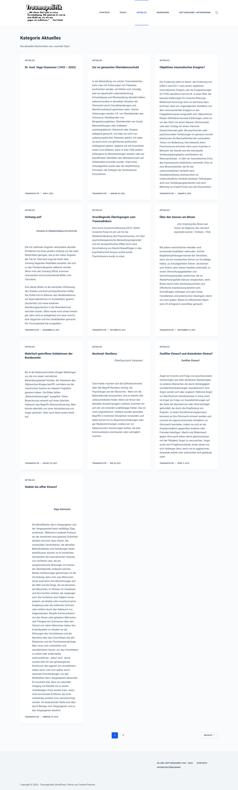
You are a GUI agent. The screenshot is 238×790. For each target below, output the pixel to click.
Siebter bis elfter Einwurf (42, 490)
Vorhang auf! (33, 217)
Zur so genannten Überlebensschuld (117, 67)
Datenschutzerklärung (168, 767)
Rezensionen (163, 12)
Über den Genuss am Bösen (178, 217)
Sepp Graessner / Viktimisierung (194, 12)
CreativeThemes (86, 784)
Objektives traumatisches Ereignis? (184, 67)
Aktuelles (142, 12)
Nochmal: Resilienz (105, 353)
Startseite (104, 12)
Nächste (209, 739)
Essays (123, 12)
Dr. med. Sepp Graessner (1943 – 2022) (175, 763)
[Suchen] (216, 12)
